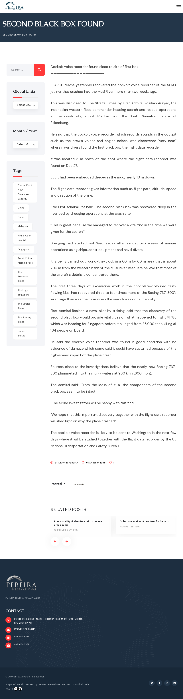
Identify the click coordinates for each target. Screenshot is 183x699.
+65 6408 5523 (21, 637)
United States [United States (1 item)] (21, 333)
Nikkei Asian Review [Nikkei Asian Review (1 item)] (24, 238)
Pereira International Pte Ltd (54, 684)
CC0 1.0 (13, 689)
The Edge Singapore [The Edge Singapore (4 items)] (23, 292)
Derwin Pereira (68, 462)
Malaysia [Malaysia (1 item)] (23, 226)
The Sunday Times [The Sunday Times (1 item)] (24, 320)
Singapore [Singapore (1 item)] (23, 249)
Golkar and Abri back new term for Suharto (145, 521)
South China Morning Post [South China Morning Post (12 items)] (25, 261)
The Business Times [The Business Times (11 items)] (23, 276)
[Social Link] (152, 683)
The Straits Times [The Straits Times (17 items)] (24, 306)
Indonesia (79, 484)
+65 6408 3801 (21, 644)
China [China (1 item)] (21, 207)
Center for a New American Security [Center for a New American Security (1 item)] (25, 192)
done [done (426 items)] (21, 217)
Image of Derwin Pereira (19, 684)
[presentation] (55, 541)
